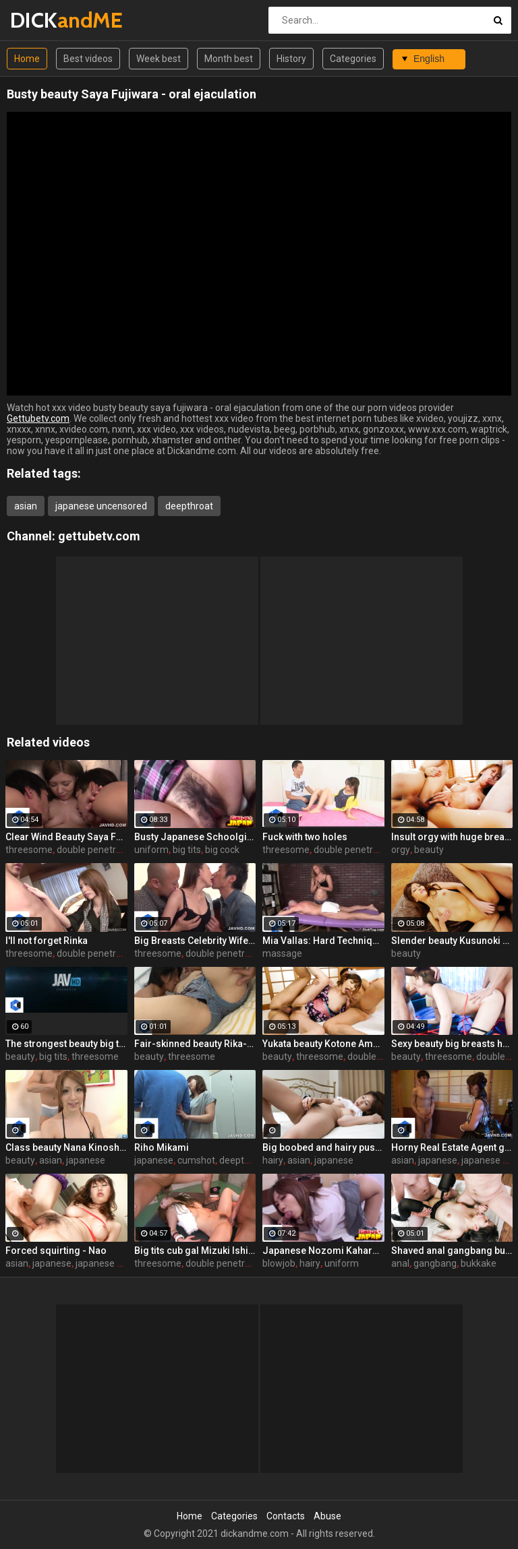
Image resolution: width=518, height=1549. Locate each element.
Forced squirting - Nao (56, 1250)
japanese (85, 1160)
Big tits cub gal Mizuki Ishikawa (195, 1250)
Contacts (285, 1516)
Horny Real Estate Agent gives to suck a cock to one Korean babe (452, 1147)
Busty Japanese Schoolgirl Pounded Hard (195, 836)
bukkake (478, 1263)
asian (25, 506)
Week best (158, 58)
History (291, 58)
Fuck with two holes (304, 836)
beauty (429, 849)
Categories (353, 58)
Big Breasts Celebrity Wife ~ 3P (195, 940)
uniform (151, 849)
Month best (228, 58)
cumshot (196, 1160)
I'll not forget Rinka (46, 940)
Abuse (327, 1516)
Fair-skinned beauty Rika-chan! (195, 1043)
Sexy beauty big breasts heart (452, 1043)
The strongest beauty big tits (66, 1043)
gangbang (435, 1263)
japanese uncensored (101, 506)
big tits (187, 849)
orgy (400, 849)
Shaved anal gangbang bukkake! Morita (452, 1250)
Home (27, 58)
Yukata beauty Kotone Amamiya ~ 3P (323, 1043)
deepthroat (189, 506)
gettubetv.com (99, 536)
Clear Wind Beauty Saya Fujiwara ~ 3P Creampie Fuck (66, 836)
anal (400, 1263)
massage (282, 953)
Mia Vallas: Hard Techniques (323, 940)
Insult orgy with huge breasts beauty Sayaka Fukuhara (452, 836)
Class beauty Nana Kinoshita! (66, 1147)
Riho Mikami (161, 1147)
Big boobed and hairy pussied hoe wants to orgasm (323, 1147)
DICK (45, 20)
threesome (29, 849)
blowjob (278, 1263)
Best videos (88, 58)
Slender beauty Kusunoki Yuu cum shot (452, 940)
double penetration (97, 849)
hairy (272, 1160)
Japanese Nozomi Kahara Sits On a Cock (323, 1250)
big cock (222, 849)
